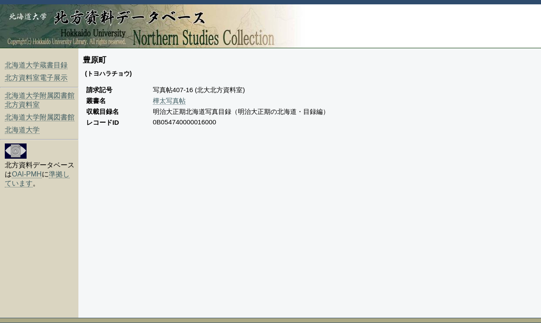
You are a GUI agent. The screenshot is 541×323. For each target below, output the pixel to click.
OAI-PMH (26, 174)
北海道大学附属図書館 (39, 117)
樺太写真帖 (169, 100)
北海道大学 (22, 129)
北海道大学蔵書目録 (36, 65)
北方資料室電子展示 (36, 77)
